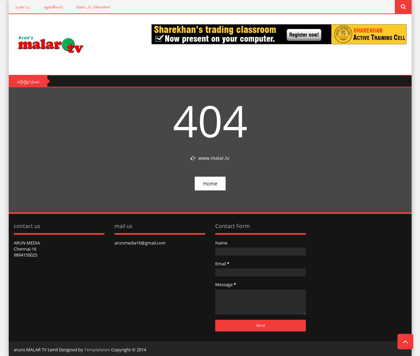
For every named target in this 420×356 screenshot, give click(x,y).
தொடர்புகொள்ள (93, 7)
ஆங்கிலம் (53, 7)
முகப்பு (22, 7)
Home (210, 183)
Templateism (97, 350)
